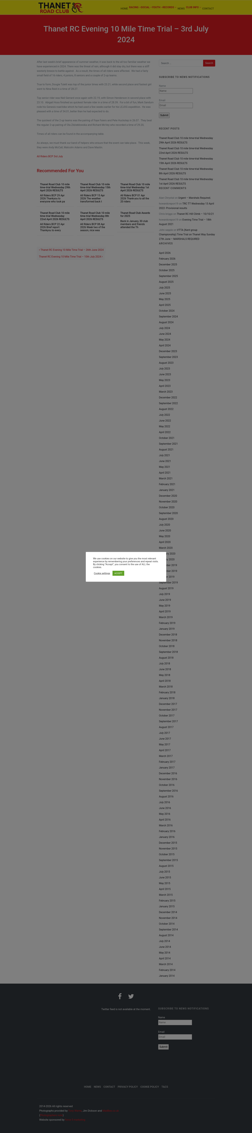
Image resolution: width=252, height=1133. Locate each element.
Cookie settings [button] (102, 573)
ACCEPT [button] (118, 573)
